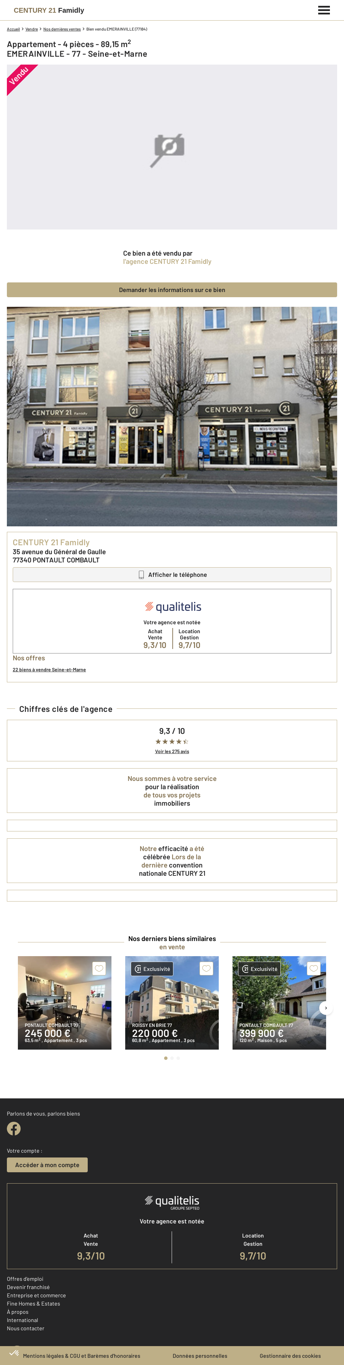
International (22, 1320)
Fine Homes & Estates (33, 1303)
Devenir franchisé (28, 1287)
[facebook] (14, 1128)
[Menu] (324, 9)
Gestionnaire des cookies (290, 1355)
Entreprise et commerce (36, 1295)
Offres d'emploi (25, 1278)
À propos (18, 1311)
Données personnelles (200, 1355)
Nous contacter (25, 1328)
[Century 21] (49, 10)
